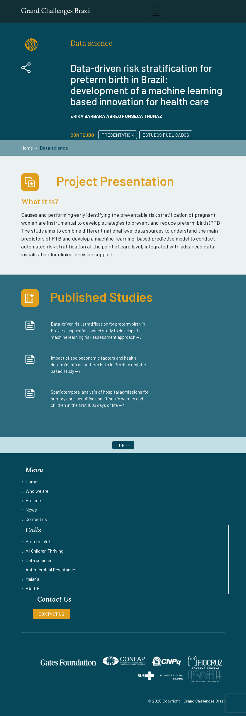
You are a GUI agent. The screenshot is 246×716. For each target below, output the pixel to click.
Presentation (117, 135)
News (31, 509)
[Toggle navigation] (156, 13)
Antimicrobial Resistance (50, 569)
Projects (34, 500)
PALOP (33, 588)
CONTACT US (51, 614)
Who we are (37, 491)
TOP (123, 445)
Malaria (32, 579)
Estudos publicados (165, 135)
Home (27, 147)
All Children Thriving (44, 550)
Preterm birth (39, 541)
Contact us (36, 519)
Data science (54, 147)
